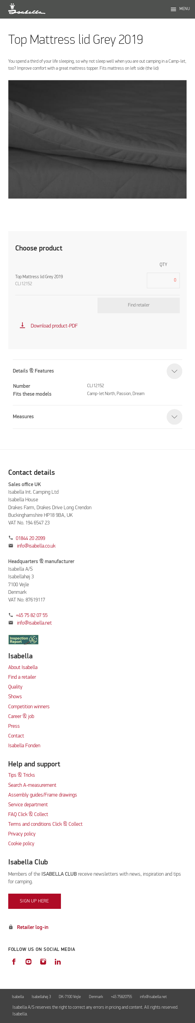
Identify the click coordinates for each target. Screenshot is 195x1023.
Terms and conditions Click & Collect (45, 824)
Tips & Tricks (21, 775)
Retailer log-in (32, 927)
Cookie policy (21, 843)
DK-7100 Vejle (70, 997)
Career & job (21, 716)
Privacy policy (22, 834)
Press (14, 726)
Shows (15, 696)
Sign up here (34, 901)
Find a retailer (22, 677)
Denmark (96, 997)
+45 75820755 (121, 997)
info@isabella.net (34, 623)
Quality (15, 687)
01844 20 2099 (30, 538)
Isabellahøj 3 (41, 997)
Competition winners (29, 706)
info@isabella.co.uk (36, 546)
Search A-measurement (33, 785)
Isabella (18, 997)
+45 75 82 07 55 (32, 615)
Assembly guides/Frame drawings (42, 795)
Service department (28, 805)
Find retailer (139, 305)
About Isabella (22, 667)
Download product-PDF (48, 326)
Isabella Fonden (24, 745)
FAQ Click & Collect (28, 814)
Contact (16, 736)
